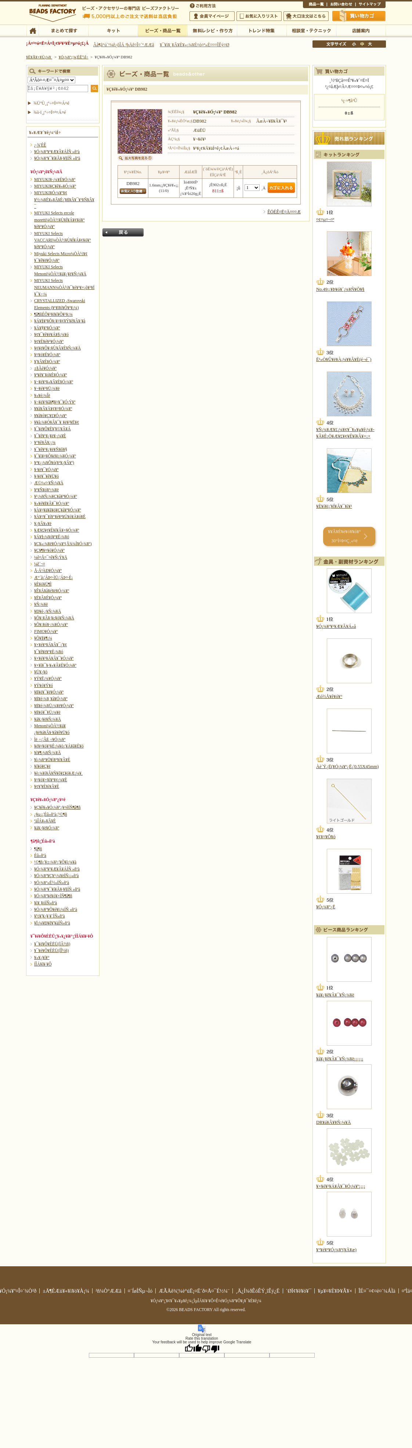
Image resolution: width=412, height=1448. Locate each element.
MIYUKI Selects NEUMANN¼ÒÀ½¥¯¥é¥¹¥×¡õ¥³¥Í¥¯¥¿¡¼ (64, 287)
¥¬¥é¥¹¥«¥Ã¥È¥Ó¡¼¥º (53, 382)
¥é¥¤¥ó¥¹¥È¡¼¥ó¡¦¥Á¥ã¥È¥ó (59, 746)
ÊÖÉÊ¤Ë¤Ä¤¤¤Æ (284, 211)
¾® (354, 44)
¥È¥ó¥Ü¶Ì (42, 584)
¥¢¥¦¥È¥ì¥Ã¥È (46, 786)
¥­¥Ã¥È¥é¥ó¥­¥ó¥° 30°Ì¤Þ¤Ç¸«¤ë (344, 536)
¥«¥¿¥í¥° (42, 957)
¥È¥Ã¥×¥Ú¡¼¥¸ (39, 57)
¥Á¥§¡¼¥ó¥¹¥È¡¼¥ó (51, 537)
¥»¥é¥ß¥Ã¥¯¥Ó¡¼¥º (51, 503)
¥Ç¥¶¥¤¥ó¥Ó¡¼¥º (49, 550)
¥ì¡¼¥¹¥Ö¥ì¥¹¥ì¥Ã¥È (52, 759)
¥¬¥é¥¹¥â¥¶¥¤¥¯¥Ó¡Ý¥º (54, 402)
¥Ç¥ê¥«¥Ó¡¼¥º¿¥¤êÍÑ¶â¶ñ (57, 807)
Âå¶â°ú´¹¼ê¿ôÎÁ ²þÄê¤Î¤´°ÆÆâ (123, 44)
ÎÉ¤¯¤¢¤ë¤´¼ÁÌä (376, 1290)
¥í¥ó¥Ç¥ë (42, 766)
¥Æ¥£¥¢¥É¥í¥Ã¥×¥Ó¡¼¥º (56, 530)
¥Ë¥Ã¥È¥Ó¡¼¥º (48, 598)
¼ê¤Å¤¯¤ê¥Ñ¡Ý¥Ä (50, 557)
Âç (370, 44)
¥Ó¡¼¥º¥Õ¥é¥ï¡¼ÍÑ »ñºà (55, 909)
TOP (32, 30)
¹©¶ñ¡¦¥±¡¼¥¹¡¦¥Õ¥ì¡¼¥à (55, 862)
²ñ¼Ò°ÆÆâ (108, 1290)
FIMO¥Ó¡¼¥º (46, 631)
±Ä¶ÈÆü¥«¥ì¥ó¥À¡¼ (66, 1290)
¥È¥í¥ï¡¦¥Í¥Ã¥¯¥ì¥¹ (334, 506)
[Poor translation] (211, 1348)
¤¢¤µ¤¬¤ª (325, 219)
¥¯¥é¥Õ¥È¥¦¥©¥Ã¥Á (52, 429)
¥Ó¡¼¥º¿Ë (325, 906)
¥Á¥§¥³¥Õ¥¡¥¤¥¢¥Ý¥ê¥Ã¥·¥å (59, 321)
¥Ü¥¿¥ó (40, 672)
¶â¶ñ (38, 849)
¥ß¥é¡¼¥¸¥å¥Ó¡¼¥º (51, 698)
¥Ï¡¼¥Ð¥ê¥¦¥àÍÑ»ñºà (52, 923)
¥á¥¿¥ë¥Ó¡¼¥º (46, 828)
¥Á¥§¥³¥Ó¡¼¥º (47, 328)
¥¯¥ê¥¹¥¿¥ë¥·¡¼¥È (50, 436)
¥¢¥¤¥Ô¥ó (326, 836)
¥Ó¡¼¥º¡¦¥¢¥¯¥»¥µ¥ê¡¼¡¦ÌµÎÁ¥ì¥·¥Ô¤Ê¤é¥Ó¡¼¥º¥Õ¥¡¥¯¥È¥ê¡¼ (206, 1301)
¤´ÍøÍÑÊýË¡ (203, 5)
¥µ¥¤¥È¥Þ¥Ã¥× (370, 5)
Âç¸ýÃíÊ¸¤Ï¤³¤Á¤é (306, 16)
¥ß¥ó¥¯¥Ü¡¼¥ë (47, 712)
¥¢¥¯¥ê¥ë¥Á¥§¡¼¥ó (51, 334)
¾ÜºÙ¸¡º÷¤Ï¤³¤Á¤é (51, 103)
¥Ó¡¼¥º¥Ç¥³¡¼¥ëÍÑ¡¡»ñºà (56, 875)
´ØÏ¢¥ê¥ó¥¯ (299, 1290)
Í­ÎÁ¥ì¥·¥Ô (42, 964)
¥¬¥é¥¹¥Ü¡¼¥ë (46, 388)
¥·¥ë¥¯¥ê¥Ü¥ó (46, 476)
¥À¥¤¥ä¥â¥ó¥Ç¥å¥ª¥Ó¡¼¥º (57, 510)
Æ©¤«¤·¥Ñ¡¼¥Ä (48, 483)
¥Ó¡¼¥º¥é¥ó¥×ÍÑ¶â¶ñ (53, 896)
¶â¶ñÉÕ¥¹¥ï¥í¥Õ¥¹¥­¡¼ (53, 314)
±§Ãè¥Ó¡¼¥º (45, 368)
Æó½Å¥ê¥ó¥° (329, 696)
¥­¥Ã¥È (112, 30)
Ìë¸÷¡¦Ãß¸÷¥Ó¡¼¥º (49, 739)
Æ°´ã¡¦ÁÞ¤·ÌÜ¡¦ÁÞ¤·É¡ (53, 577)
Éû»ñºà (40, 855)
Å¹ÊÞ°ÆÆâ (360, 30)
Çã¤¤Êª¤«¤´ (359, 16)
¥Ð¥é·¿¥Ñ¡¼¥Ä (47, 611)
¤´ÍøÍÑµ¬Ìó (140, 1290)
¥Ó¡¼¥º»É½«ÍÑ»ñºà (51, 882)
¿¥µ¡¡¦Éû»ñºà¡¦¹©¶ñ (50, 814)
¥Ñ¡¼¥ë (41, 604)
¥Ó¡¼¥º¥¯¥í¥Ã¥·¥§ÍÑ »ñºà (57, 158)
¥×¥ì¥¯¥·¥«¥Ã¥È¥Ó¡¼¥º (55, 665)
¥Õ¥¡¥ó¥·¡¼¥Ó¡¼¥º (51, 624)
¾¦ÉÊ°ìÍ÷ (315, 5)
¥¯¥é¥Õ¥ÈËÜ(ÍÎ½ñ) (51, 950)
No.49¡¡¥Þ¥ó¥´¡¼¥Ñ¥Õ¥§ (340, 289)
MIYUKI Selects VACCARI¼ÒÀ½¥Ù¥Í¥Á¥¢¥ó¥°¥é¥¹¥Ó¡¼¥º (62, 240)
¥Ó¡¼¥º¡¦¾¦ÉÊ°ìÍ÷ (162, 30)
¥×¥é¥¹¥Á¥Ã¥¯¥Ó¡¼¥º (53, 658)
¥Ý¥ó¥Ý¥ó (43, 685)
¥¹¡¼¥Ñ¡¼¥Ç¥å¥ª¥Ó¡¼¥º (55, 496)
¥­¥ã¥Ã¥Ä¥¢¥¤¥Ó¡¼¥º (53, 408)
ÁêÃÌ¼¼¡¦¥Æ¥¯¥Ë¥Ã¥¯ (311, 30)
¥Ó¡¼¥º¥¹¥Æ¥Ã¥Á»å (336, 626)
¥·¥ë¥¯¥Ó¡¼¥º (46, 469)
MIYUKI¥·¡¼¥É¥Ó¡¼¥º (54, 179)
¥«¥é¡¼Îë (42, 395)
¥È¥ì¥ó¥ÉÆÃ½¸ (261, 30)
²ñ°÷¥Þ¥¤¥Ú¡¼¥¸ (212, 16)
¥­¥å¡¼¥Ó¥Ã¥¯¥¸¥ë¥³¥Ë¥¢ (56, 422)
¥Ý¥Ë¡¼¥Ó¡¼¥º (48, 678)
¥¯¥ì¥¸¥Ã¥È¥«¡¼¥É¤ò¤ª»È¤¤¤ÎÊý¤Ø (194, 44)
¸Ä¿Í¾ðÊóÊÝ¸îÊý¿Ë (258, 1290)
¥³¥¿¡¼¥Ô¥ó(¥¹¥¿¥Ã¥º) (54, 462)
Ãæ (362, 44)
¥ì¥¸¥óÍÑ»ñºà (45, 903)
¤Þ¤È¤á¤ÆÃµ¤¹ (63, 30)
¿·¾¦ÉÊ (40, 145)
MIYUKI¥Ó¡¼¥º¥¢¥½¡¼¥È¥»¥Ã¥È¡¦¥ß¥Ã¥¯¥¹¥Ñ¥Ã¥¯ (64, 200)
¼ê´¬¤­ (39, 564)
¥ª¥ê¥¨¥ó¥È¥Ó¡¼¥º (50, 375)
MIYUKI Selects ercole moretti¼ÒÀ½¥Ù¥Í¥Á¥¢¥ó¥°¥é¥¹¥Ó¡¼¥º (59, 220)
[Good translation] (193, 1348)
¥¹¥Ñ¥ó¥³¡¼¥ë (46, 490)
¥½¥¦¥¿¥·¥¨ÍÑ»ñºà (49, 916)
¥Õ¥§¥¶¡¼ (43, 638)
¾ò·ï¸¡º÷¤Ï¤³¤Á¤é (49, 112)
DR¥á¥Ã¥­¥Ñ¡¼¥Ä (333, 1122)
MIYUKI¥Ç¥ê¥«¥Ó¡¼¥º (55, 186)
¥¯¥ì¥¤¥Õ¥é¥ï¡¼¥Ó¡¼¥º (55, 456)
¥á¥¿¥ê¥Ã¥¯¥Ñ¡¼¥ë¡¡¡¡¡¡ (339, 1058)
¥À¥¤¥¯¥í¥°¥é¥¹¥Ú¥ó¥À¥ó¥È (60, 516)
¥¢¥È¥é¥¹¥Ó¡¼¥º (49, 341)
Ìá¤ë (123, 232)
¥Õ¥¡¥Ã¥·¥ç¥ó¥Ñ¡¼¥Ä (54, 618)
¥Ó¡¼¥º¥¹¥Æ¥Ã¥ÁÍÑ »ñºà (57, 151)
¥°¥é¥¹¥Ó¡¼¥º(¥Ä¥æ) (336, 1249)
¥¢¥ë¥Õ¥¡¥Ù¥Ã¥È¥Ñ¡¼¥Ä (57, 348)
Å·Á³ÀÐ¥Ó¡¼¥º (48, 570)
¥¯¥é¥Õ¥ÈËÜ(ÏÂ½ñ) (52, 944)
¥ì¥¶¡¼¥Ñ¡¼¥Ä (47, 752)
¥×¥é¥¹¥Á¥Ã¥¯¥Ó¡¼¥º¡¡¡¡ (340, 1186)
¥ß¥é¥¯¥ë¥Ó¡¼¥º (49, 692)
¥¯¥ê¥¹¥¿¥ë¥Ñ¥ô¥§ (50, 449)
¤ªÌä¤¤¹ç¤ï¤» (341, 5)
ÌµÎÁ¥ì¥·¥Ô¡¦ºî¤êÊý (212, 30)
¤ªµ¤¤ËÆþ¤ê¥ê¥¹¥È (259, 16)
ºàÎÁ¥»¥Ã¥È (45, 821)
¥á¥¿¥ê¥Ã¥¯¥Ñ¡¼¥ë (335, 995)
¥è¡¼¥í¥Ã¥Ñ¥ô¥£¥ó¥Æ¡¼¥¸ (58, 773)
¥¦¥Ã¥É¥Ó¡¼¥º (47, 361)
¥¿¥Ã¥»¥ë (42, 523)
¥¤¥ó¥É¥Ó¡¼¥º (47, 354)
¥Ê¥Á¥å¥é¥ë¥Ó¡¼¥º (51, 591)
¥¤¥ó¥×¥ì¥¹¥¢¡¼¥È (50, 780)
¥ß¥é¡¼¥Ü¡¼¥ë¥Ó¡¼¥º (54, 705)
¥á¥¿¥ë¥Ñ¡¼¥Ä (47, 719)
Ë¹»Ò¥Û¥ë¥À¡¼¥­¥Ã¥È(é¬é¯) (343, 359)
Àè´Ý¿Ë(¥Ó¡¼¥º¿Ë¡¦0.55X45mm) (347, 766)
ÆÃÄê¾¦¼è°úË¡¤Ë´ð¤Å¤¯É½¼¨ (194, 1290)
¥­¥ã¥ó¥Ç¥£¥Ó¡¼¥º (50, 415)
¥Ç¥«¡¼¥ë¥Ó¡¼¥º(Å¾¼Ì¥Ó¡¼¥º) (63, 544)
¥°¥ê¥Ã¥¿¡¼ (44, 442)
